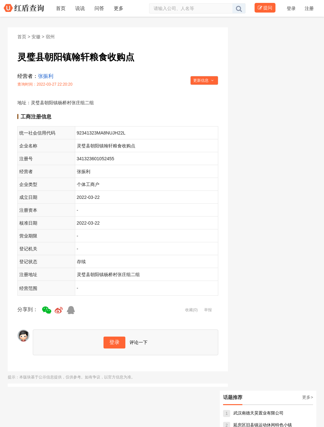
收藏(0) (191, 310)
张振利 (45, 76)
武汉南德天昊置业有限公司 (253, 413)
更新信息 (203, 80)
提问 (265, 7)
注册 (309, 8)
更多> (307, 397)
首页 (21, 36)
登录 (292, 8)
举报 (208, 310)
